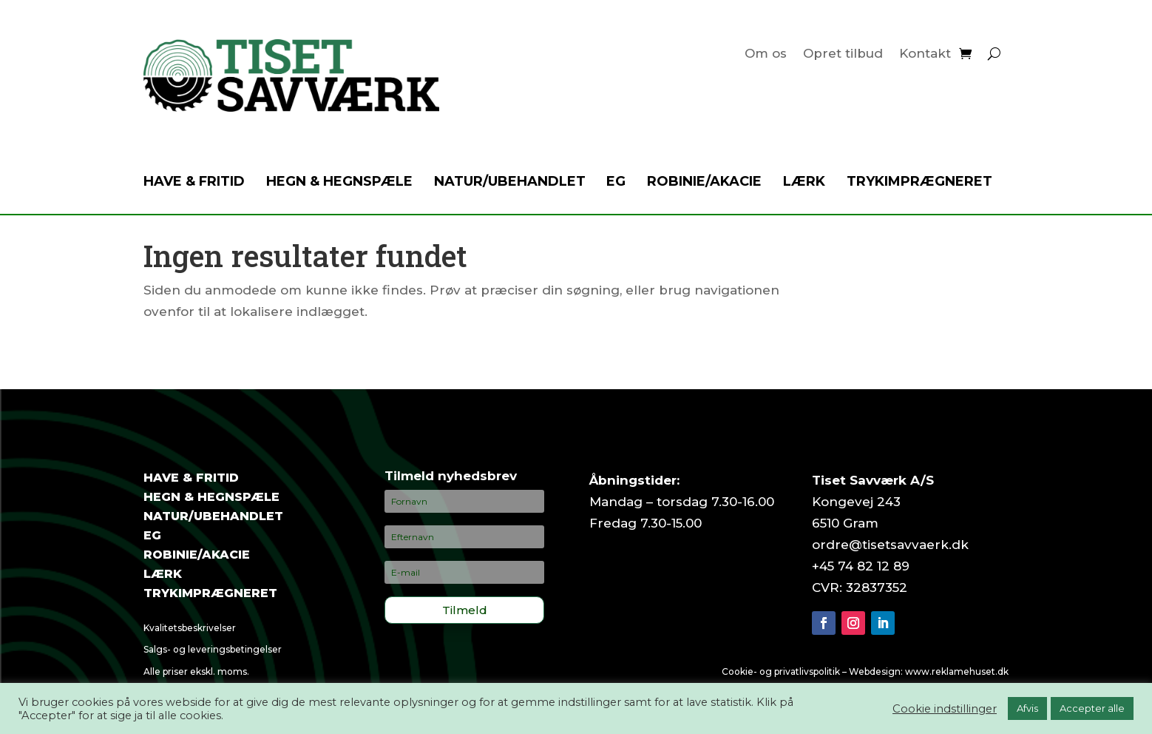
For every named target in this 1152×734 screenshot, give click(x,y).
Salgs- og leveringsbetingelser (212, 649)
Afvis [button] (1027, 708)
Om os (766, 54)
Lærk (804, 182)
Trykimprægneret (919, 182)
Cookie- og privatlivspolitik (781, 671)
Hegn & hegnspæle (339, 182)
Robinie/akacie (704, 182)
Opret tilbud (843, 54)
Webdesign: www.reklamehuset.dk (929, 671)
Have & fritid (194, 182)
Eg (616, 182)
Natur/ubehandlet (510, 182)
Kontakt (925, 54)
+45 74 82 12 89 (860, 566)
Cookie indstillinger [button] (944, 709)
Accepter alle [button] (1092, 708)
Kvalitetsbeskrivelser (189, 627)
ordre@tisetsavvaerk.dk (890, 544)
